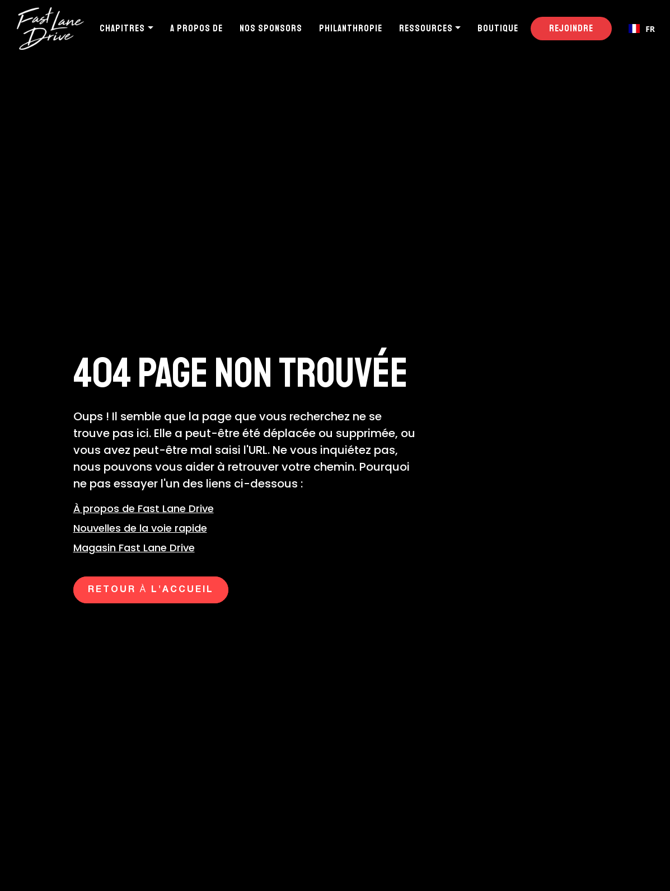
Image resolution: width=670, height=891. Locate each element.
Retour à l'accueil (151, 590)
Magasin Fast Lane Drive (134, 548)
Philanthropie (350, 28)
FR (642, 29)
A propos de (196, 28)
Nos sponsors (271, 28)
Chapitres (122, 28)
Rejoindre (571, 28)
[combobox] (641, 28)
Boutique (497, 28)
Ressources (426, 28)
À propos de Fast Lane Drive (143, 508)
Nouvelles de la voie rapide (140, 528)
